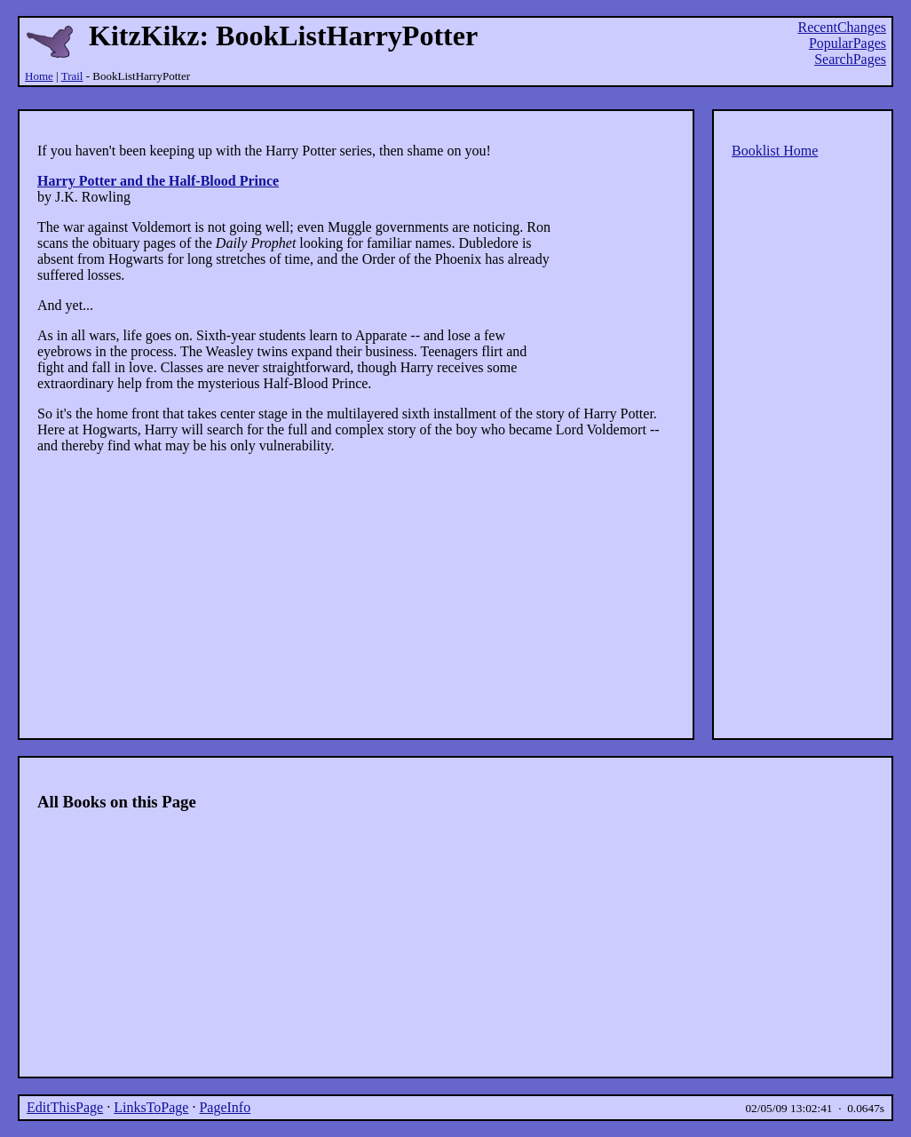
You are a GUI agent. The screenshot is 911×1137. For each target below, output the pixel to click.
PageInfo (224, 1107)
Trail (72, 76)
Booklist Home (775, 150)
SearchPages (850, 59)
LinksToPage (151, 1107)
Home (39, 76)
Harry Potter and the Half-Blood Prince (158, 180)
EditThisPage (65, 1107)
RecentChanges (841, 27)
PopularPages (847, 43)
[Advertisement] (455, 98)
